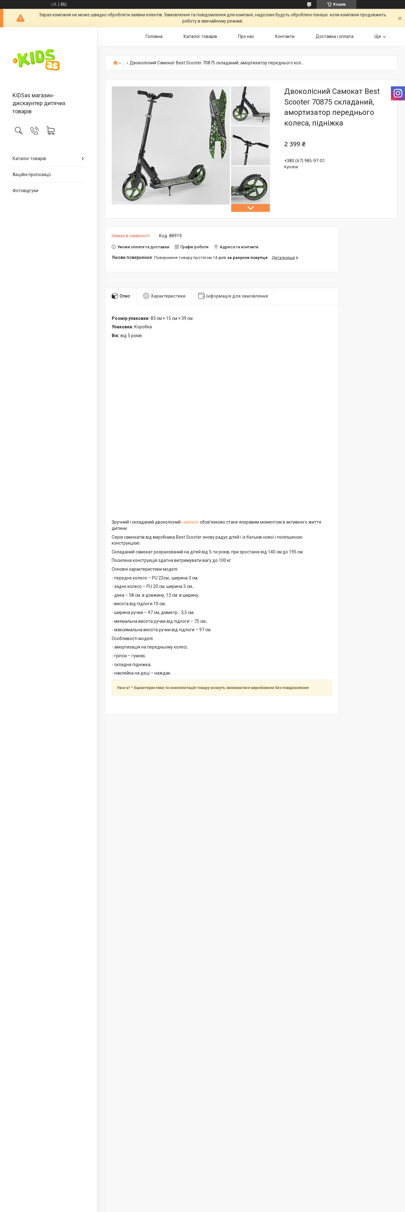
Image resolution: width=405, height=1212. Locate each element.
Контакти (285, 36)
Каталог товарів (29, 158)
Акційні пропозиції (32, 174)
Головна (154, 36)
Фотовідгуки (25, 190)
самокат (190, 522)
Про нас (246, 36)
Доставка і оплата (335, 36)
